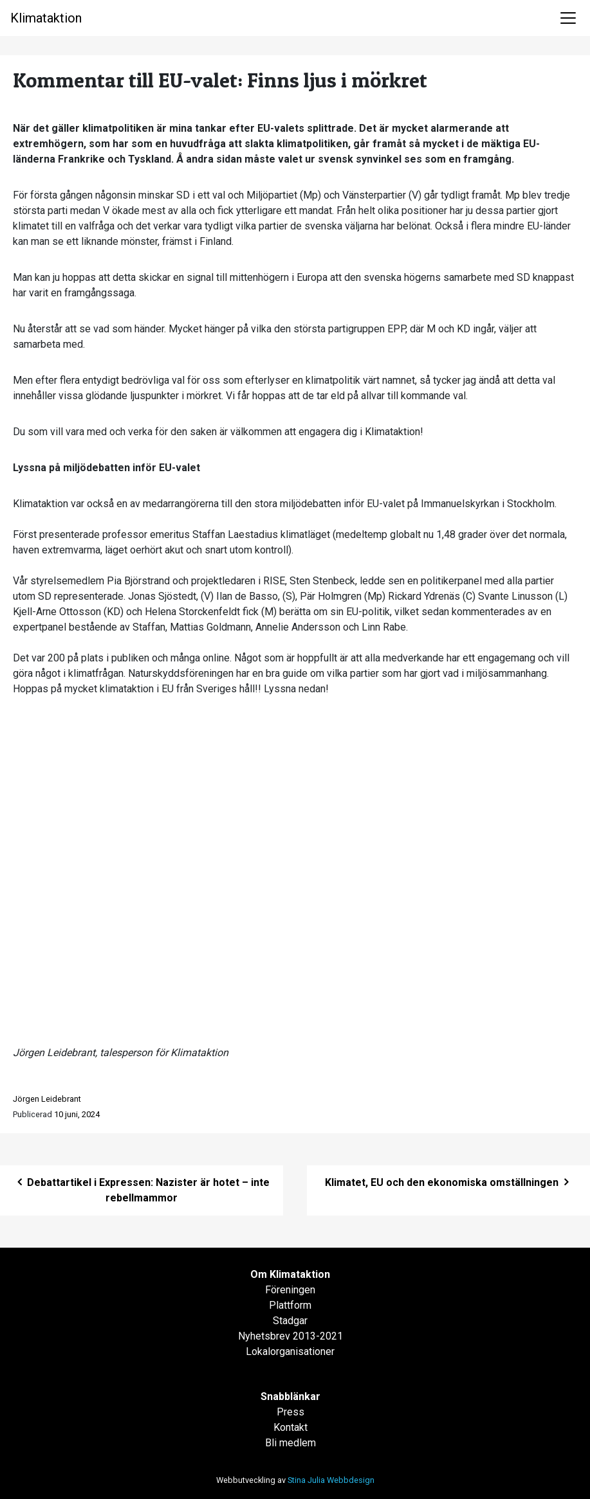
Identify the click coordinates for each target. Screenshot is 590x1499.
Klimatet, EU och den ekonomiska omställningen (448, 1182)
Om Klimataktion (290, 1274)
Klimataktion (46, 18)
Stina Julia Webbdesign (331, 1480)
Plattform (290, 1305)
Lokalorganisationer (290, 1351)
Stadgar (290, 1321)
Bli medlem (290, 1443)
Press (290, 1412)
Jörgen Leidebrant (47, 1099)
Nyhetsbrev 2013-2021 (290, 1336)
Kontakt (290, 1427)
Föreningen (290, 1290)
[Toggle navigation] (568, 18)
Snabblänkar (290, 1396)
